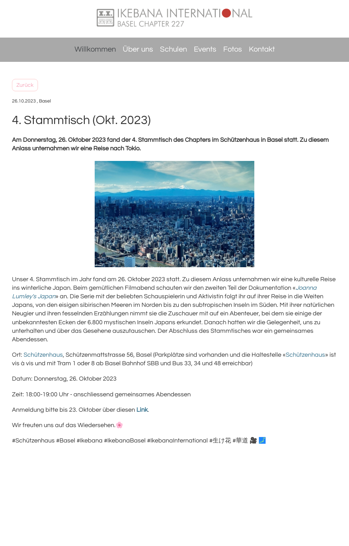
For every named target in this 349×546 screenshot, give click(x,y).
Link (142, 410)
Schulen (173, 49)
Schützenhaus (43, 355)
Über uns (138, 49)
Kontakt (262, 49)
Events (205, 49)
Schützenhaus (305, 355)
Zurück (24, 85)
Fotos (232, 49)
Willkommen (95, 49)
